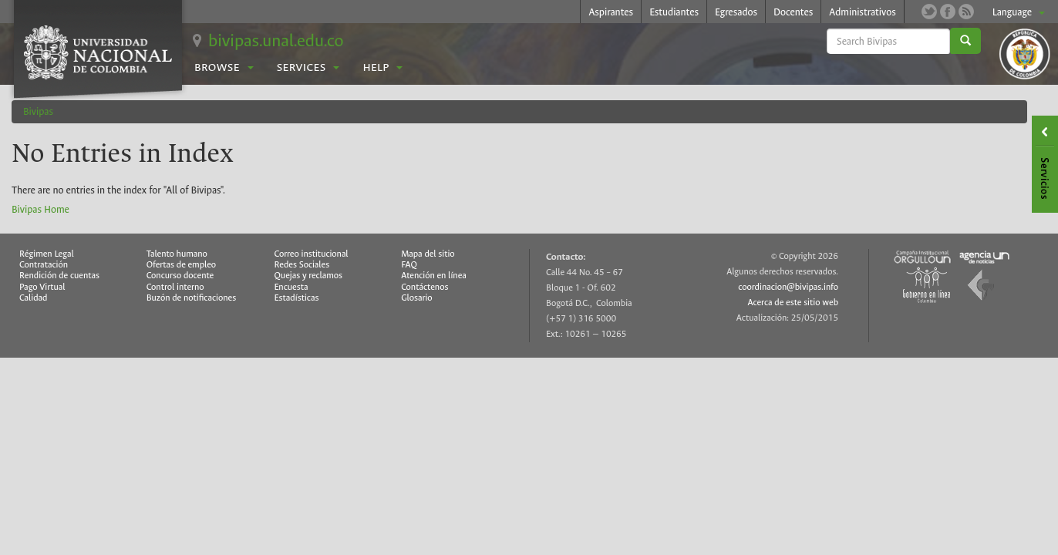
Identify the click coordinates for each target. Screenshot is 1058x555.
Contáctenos (424, 287)
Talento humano (177, 254)
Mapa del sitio (427, 254)
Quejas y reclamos (309, 275)
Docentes (793, 11)
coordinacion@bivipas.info (788, 287)
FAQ (409, 265)
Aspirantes (610, 11)
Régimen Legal (46, 254)
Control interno (175, 287)
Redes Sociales (302, 265)
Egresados (736, 11)
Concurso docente (180, 275)
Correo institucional (312, 254)
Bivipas (38, 111)
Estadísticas (297, 298)
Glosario (416, 298)
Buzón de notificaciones (192, 298)
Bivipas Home (40, 209)
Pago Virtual (42, 287)
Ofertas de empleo (182, 265)
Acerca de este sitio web (793, 302)
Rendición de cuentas (59, 275)
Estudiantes (674, 11)
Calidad (33, 298)
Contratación (43, 265)
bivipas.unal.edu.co (275, 40)
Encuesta (291, 287)
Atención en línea (434, 275)
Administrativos (862, 11)
